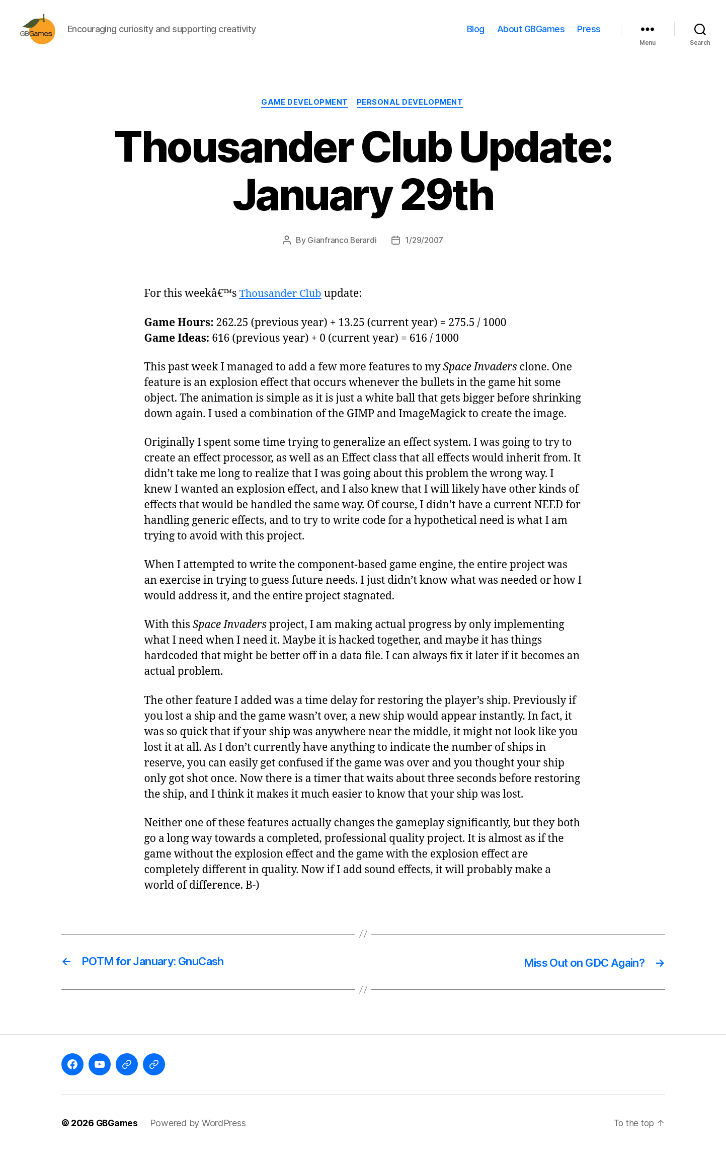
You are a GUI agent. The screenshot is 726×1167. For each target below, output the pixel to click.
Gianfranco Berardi (341, 256)
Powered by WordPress (200, 1138)
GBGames (118, 1138)
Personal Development (411, 118)
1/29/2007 (425, 256)
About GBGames (531, 36)
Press (589, 36)
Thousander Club (282, 310)
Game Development (305, 118)
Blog (476, 36)
